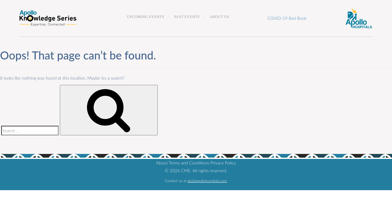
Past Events (187, 17)
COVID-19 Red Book (287, 18)
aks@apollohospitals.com (207, 180)
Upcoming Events (146, 17)
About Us (219, 17)
